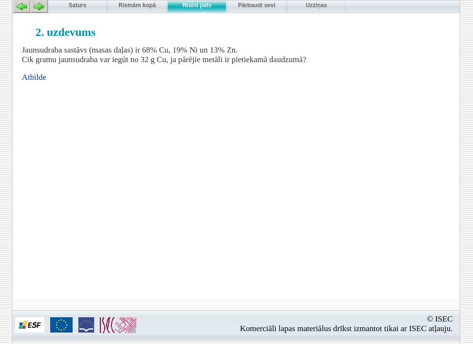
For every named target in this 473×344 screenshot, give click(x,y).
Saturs (77, 5)
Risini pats (197, 5)
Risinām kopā (137, 5)
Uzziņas (316, 5)
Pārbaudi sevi (256, 5)
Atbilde (34, 77)
